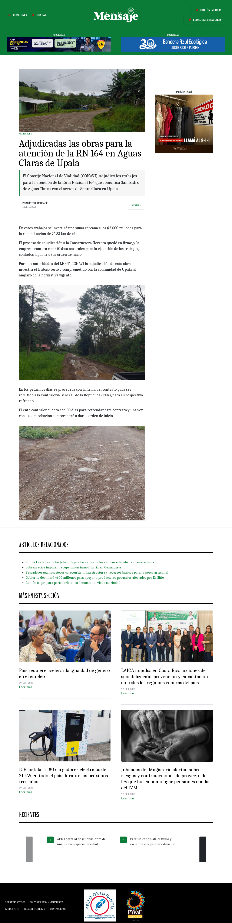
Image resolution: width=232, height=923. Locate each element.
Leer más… (27, 687)
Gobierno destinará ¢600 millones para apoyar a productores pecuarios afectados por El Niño (95, 578)
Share (135, 205)
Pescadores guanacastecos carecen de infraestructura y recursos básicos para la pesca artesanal (97, 572)
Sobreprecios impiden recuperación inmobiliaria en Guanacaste (73, 567)
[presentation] (29, 849)
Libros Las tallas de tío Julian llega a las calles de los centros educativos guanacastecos (90, 562)
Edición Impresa (208, 10)
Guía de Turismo (34, 908)
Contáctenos (58, 908)
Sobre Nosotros (15, 902)
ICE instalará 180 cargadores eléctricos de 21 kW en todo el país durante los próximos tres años (63, 775)
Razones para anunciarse (46, 902)
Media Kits (12, 908)
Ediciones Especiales (204, 20)
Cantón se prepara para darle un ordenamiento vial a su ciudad (73, 583)
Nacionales (25, 133)
